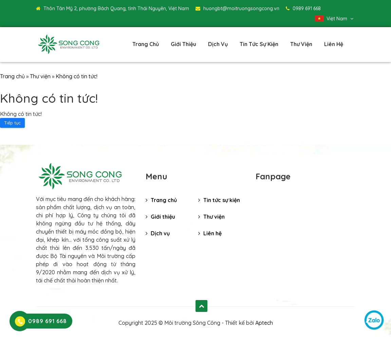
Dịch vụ (218, 44)
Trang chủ (145, 44)
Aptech (264, 322)
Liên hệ (333, 44)
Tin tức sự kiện (259, 44)
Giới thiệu (183, 44)
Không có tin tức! (76, 76)
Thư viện (301, 44)
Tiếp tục (12, 122)
